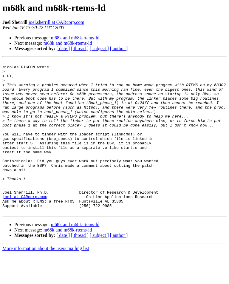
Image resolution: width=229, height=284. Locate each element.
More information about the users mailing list (45, 278)
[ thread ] (80, 48)
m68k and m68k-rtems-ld (75, 37)
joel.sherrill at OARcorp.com (56, 22)
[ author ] (119, 48)
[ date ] (63, 48)
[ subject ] (99, 48)
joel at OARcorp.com (24, 224)
